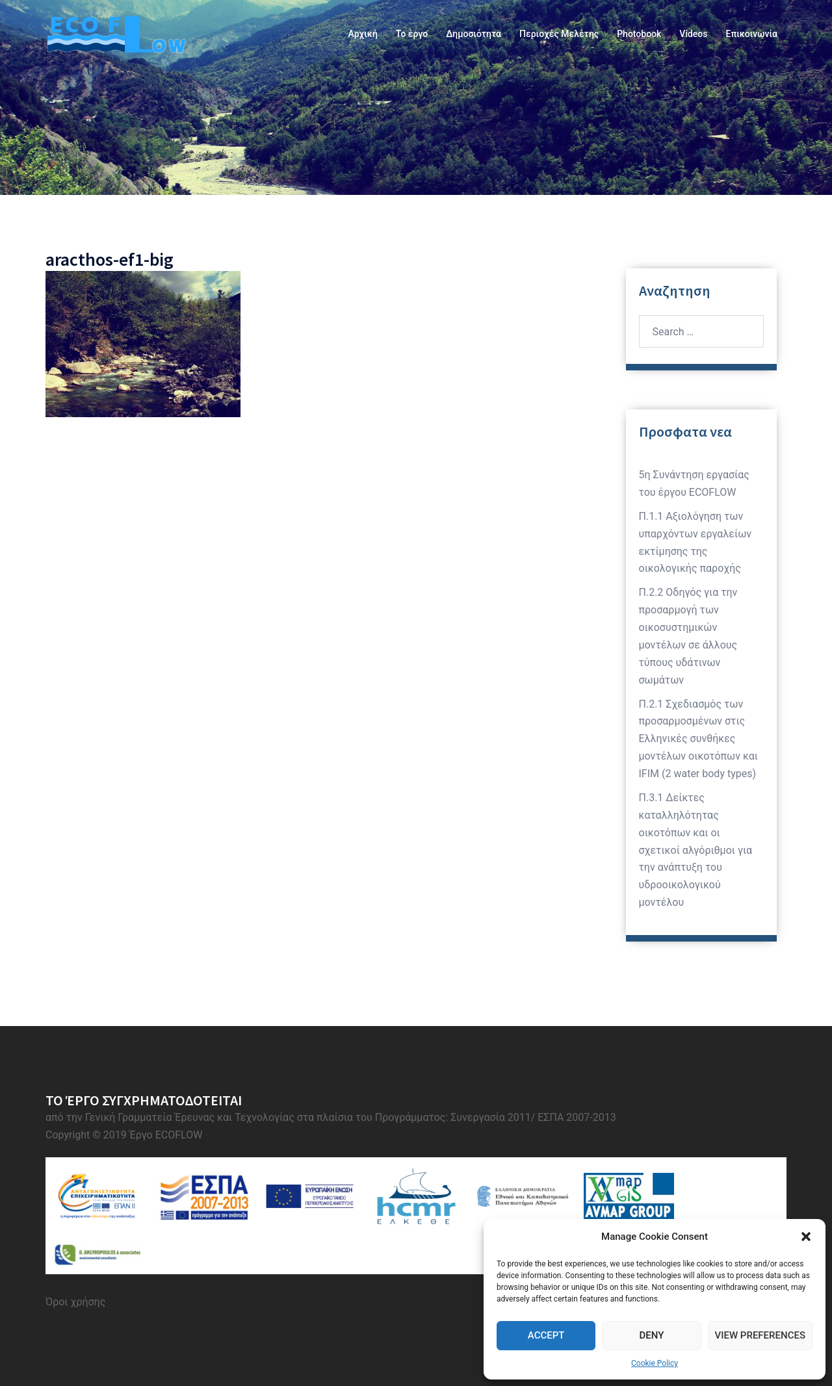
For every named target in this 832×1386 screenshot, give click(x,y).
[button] (806, 1236)
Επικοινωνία (752, 34)
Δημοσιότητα (473, 34)
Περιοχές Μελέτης (559, 34)
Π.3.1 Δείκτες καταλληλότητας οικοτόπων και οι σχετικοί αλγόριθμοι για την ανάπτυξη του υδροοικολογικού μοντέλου (696, 849)
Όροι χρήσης (75, 1302)
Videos (693, 34)
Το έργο (412, 34)
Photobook (639, 34)
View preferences (760, 1335)
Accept (546, 1335)
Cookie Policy (654, 1363)
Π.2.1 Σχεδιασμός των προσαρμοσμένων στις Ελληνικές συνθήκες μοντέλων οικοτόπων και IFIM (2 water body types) (699, 739)
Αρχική (362, 34)
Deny (651, 1335)
